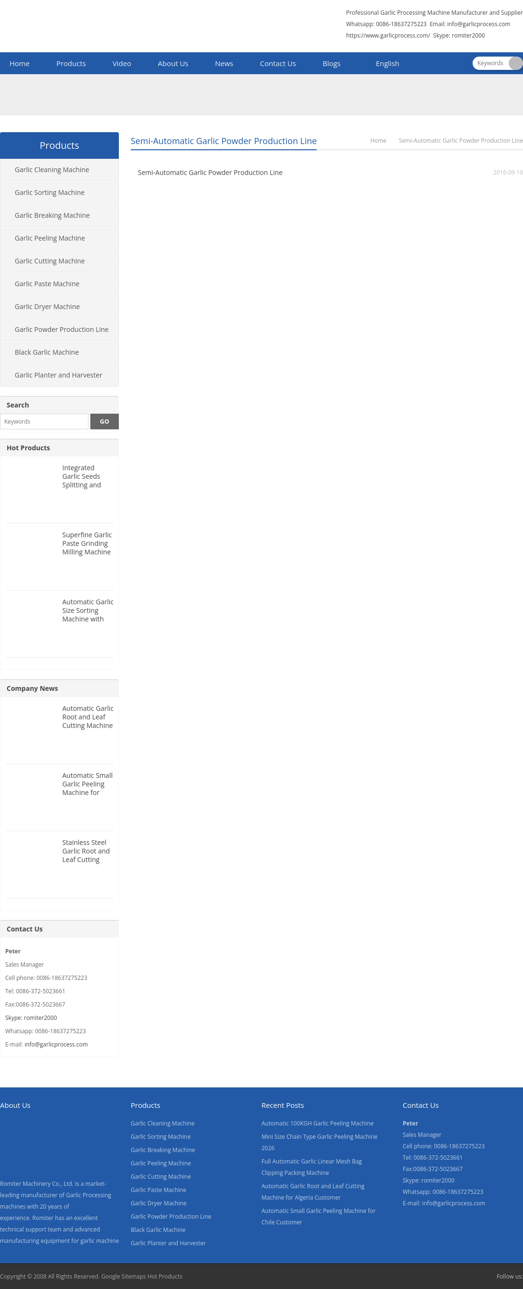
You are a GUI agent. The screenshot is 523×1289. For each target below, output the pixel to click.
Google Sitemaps (123, 1276)
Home (19, 63)
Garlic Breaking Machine (52, 215)
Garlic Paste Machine (47, 283)
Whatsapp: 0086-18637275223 (386, 24)
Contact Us (278, 63)
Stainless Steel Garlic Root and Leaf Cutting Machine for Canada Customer (86, 864)
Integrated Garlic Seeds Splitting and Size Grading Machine (81, 484)
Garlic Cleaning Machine (52, 169)
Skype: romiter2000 (459, 35)
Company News (32, 688)
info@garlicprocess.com (478, 24)
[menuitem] (383, 64)
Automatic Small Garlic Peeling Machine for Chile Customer (87, 788)
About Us (173, 63)
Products (71, 63)
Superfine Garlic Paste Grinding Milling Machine (87, 543)
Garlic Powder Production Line (61, 329)
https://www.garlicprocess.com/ (388, 35)
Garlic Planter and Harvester (58, 374)
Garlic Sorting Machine (50, 192)
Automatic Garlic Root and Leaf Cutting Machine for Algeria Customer (88, 725)
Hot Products (28, 447)
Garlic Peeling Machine (50, 237)
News (224, 63)
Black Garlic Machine (47, 352)
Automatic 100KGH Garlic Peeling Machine (318, 1123)
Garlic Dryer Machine (47, 306)
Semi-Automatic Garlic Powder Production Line (210, 172)
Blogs (332, 63)
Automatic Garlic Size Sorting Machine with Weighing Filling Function (88, 618)
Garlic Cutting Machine (50, 260)
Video (122, 63)
